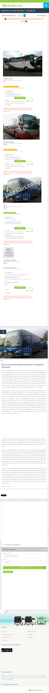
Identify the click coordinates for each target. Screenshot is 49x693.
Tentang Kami (30, 637)
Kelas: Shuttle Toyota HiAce (10, 268)
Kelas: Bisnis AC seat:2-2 (9, 212)
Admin (9, 486)
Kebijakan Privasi (31, 631)
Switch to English (41, 15)
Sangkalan (29, 634)
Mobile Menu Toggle (46, 5)
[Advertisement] (24, 36)
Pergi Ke (5, 559)
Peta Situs (5, 640)
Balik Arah (8, 571)
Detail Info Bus (20, 97)
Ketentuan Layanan (7, 634)
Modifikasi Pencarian (9, 549)
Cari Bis (23, 567)
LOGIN (46, 1)
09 (3, 331)
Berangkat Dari (7, 553)
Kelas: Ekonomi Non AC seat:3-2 (11, 86)
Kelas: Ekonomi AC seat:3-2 (10, 149)
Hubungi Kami (6, 637)
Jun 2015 (3, 332)
